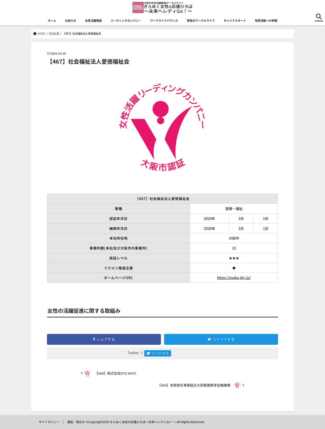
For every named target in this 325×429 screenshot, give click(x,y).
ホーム (52, 21)
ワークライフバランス (164, 21)
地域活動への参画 (266, 21)
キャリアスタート (235, 21)
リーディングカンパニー (126, 21)
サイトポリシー (49, 422)
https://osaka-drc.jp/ (234, 277)
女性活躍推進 (93, 21)
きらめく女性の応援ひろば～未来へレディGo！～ (143, 422)
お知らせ (70, 21)
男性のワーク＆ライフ (201, 21)
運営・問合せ (76, 422)
